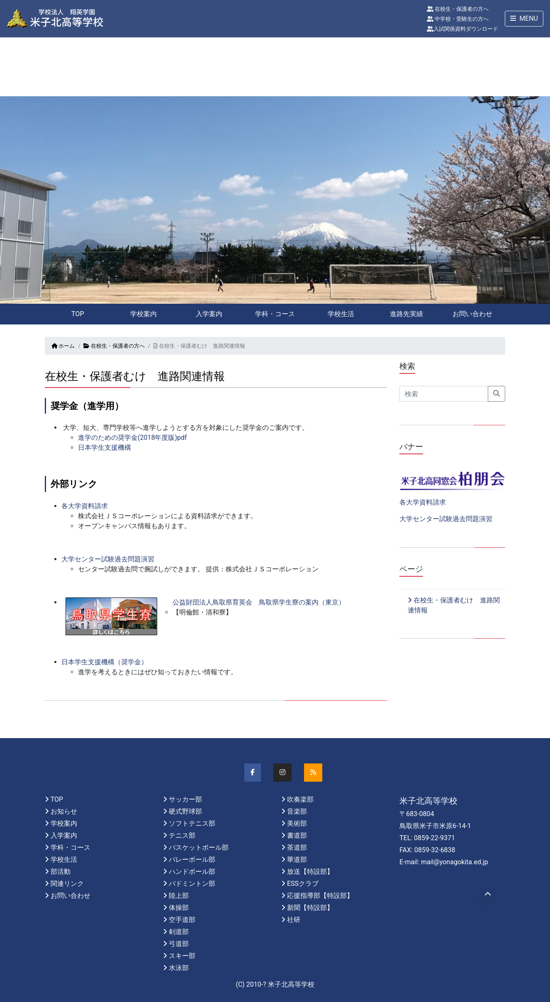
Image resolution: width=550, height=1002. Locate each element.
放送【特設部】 (310, 871)
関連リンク (67, 883)
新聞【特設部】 (310, 908)
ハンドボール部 (192, 871)
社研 (293, 920)
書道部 (297, 835)
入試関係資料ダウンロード (462, 29)
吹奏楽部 (300, 799)
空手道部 (182, 920)
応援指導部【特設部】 (320, 896)
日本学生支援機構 (104, 447)
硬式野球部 (185, 811)
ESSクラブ (303, 883)
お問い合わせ (472, 314)
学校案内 (143, 314)
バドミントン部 (192, 883)
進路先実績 (406, 314)
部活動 (61, 871)
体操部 (179, 908)
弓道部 (179, 944)
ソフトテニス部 (192, 823)
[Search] (443, 394)
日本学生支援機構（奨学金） (104, 662)
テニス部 (182, 835)
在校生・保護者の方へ (458, 9)
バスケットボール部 (199, 847)
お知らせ (64, 811)
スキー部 (182, 956)
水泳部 (179, 968)
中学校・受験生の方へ (458, 19)
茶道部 (297, 847)
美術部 (297, 823)
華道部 (297, 859)
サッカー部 (185, 799)
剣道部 (179, 932)
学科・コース (275, 314)
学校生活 (341, 314)
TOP (77, 314)
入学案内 (209, 314)
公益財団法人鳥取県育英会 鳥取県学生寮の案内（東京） (259, 602)
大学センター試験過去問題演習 (107, 559)
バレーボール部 (192, 859)
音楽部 (297, 811)
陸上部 (179, 896)
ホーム (63, 346)
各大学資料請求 (84, 506)
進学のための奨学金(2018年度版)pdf (132, 437)
